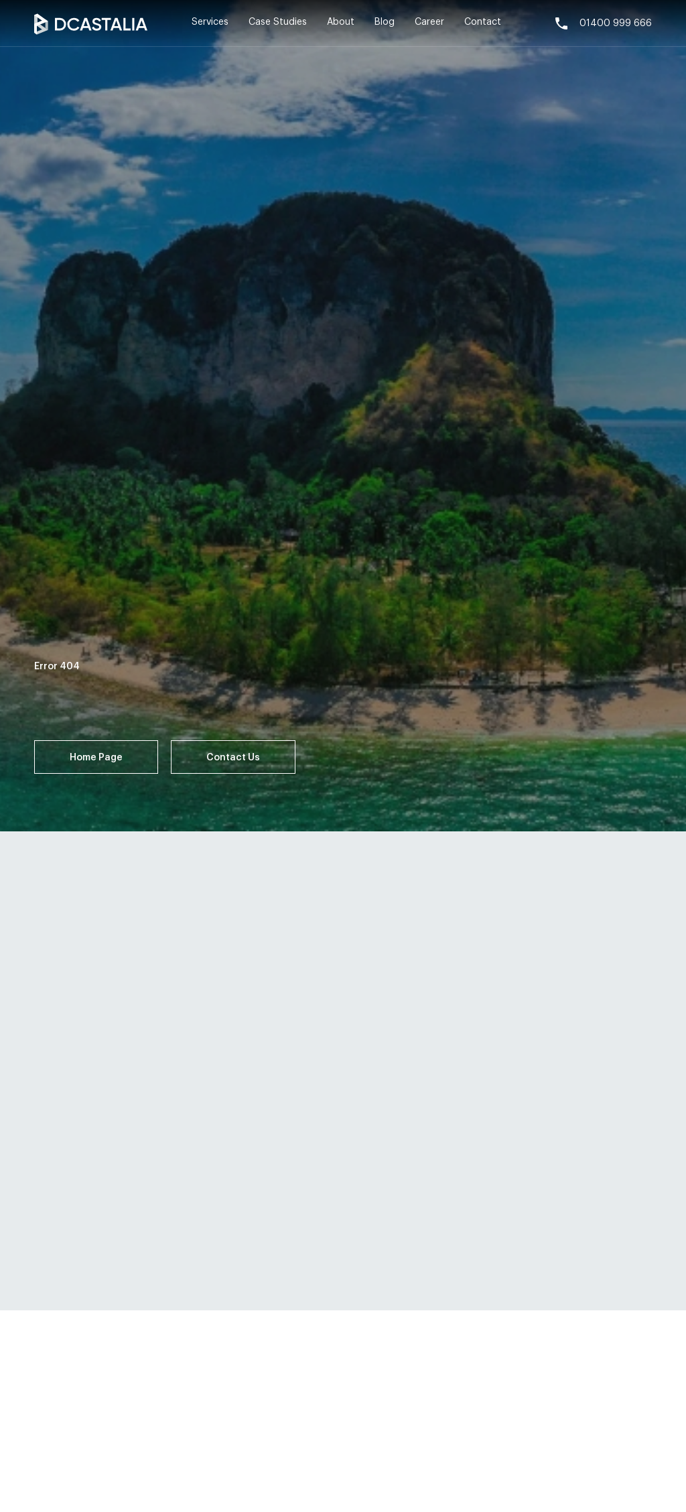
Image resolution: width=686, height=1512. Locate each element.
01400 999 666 (602, 23)
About (340, 22)
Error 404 (57, 666)
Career (429, 22)
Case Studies (278, 22)
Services (210, 22)
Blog (384, 22)
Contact (482, 22)
